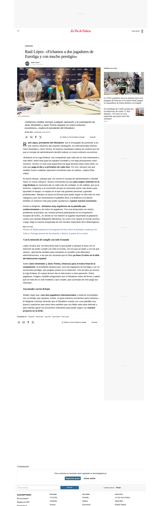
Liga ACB (48, 316)
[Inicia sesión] (138, 31)
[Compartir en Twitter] (40, 137)
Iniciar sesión (89, 478)
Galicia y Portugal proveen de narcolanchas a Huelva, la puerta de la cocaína (55, 233)
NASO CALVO (35, 62)
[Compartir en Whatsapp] (26, 137)
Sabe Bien (119, 501)
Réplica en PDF (23, 502)
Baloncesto (39, 316)
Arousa (52, 505)
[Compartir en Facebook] (36, 137)
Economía (86, 505)
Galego (118, 487)
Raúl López (65, 316)
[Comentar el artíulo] (93, 137)
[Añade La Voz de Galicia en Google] (72, 137)
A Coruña (53, 497)
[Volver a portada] (80, 31)
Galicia (85, 501)
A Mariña (53, 501)
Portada (85, 497)
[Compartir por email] (31, 137)
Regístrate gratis (73, 478)
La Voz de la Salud (122, 497)
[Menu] (18, 31)
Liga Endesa (56, 316)
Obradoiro (31, 316)
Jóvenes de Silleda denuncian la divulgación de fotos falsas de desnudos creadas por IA (60, 229)
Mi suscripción (22, 498)
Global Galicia (120, 505)
